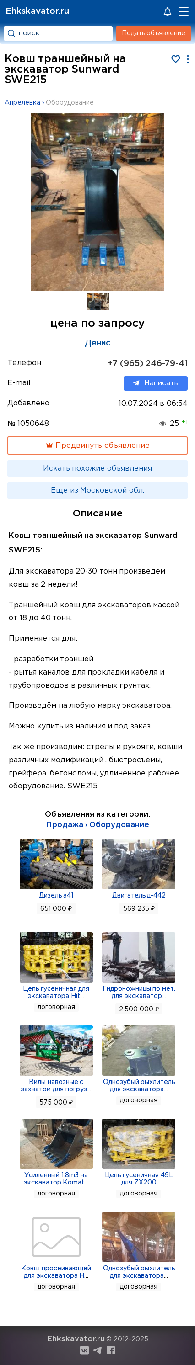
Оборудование (70, 103)
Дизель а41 (56, 895)
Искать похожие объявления (97, 468)
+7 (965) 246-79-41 (148, 363)
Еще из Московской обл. (97, 490)
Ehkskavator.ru (37, 11)
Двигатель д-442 (139, 895)
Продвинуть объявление (97, 445)
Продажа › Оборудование (98, 825)
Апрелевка (22, 103)
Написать (155, 383)
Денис (97, 343)
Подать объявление (154, 33)
